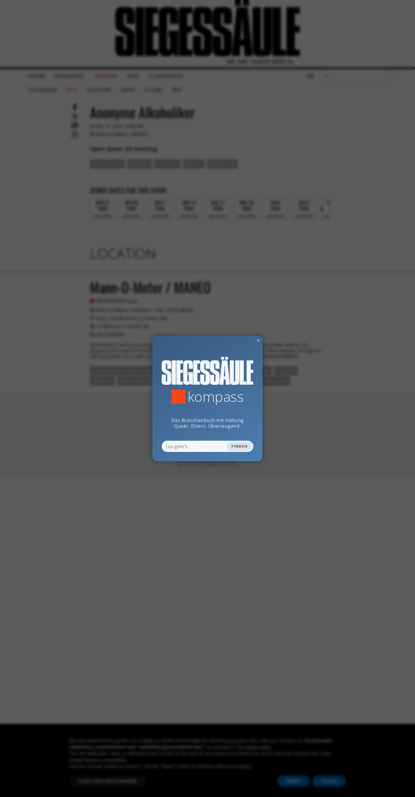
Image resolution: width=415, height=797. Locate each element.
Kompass (216, 396)
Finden (239, 446)
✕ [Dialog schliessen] (244, 340)
